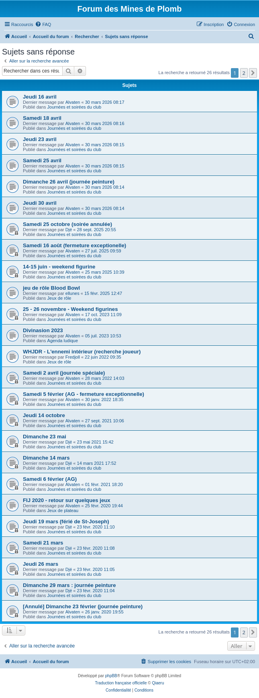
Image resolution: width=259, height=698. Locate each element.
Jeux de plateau (63, 510)
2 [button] (244, 73)
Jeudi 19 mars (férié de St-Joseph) (66, 521)
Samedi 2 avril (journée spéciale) (64, 373)
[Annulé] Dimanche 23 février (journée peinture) (83, 606)
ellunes (72, 293)
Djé (68, 229)
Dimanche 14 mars (46, 458)
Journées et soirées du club (74, 107)
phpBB (111, 676)
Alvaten (72, 102)
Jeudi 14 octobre (44, 415)
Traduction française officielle (121, 683)
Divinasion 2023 (43, 330)
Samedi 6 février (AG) (50, 479)
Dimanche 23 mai (44, 437)
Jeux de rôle (59, 298)
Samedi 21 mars (43, 543)
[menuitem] (43, 24)
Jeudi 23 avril (40, 139)
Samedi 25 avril (42, 160)
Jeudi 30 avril (40, 203)
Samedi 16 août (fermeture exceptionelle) (74, 245)
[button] (253, 73)
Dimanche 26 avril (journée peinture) (68, 182)
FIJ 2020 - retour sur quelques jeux (66, 500)
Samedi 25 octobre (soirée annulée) (67, 224)
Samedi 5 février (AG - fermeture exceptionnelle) (83, 394)
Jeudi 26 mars (40, 564)
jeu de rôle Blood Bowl (51, 288)
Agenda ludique (62, 340)
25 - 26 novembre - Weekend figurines (70, 309)
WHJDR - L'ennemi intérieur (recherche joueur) (82, 352)
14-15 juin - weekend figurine (59, 267)
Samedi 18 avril (42, 118)
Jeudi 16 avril (40, 97)
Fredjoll (72, 357)
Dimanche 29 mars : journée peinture (69, 585)
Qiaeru (158, 683)
